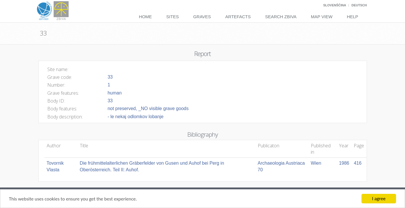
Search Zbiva (281, 16)
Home (145, 16)
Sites (172, 16)
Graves (202, 16)
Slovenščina (334, 5)
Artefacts (238, 16)
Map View (322, 16)
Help (352, 16)
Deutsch (359, 5)
